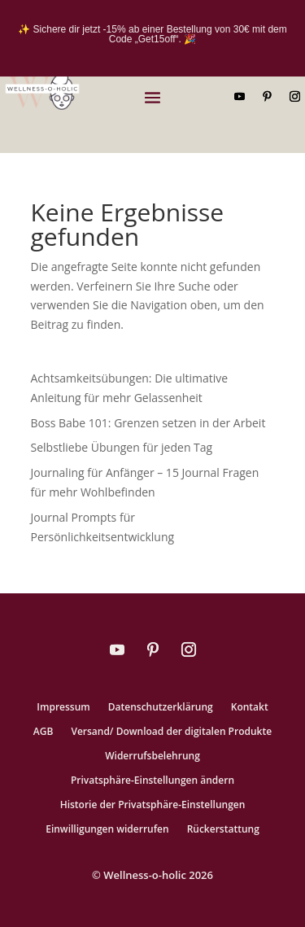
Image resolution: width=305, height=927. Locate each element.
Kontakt (249, 708)
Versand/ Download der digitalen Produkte (171, 732)
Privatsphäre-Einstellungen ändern (152, 781)
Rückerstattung (223, 830)
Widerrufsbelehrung (152, 756)
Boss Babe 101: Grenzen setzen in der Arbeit (148, 423)
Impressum (63, 708)
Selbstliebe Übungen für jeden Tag (122, 447)
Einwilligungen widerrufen (107, 830)
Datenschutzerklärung (160, 708)
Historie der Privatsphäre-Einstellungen (153, 805)
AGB (43, 732)
